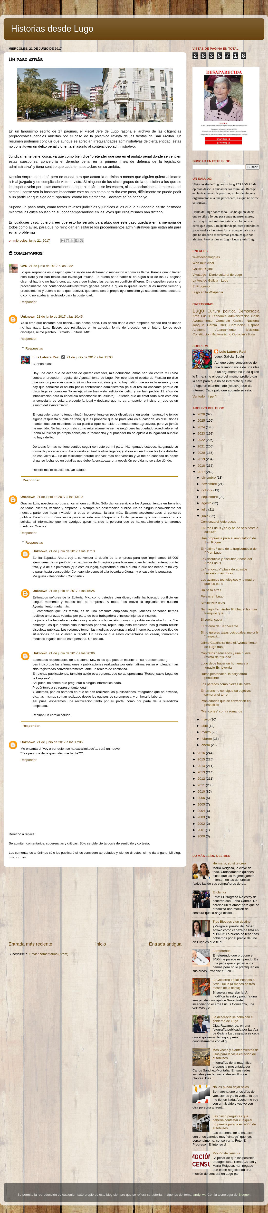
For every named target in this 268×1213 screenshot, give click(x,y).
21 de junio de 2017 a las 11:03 (90, 357)
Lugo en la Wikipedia (207, 292)
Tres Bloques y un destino (231, 921)
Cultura (213, 311)
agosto (206, 503)
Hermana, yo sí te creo (229, 863)
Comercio (223, 320)
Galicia (238, 320)
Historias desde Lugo (52, 29)
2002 (202, 823)
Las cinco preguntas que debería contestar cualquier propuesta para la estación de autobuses (234, 1122)
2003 (202, 817)
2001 (202, 830)
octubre (207, 490)
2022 (202, 440)
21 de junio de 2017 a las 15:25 (72, 591)
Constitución (201, 334)
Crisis (255, 316)
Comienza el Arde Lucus (218, 521)
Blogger (244, 1194)
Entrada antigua (165, 944)
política (229, 311)
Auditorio (198, 330)
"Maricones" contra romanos (221, 711)
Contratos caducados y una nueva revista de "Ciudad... (226, 655)
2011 (202, 785)
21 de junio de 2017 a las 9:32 (51, 266)
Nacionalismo (221, 334)
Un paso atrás (211, 590)
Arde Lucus (201, 316)
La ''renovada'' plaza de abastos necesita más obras (224, 571)
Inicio (100, 944)
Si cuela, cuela (211, 619)
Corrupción (237, 325)
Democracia (249, 311)
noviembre (209, 484)
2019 (202, 459)
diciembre (209, 477)
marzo (206, 732)
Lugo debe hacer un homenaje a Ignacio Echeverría (224, 665)
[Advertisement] (95, 903)
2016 (202, 753)
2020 (202, 453)
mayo (206, 719)
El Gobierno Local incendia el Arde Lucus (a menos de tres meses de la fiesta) (233, 983)
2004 (202, 811)
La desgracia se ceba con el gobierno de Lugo (232, 1019)
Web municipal (203, 263)
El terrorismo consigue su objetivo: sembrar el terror (226, 692)
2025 (202, 420)
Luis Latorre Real (46, 357)
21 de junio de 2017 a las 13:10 (60, 497)
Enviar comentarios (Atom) (48, 954)
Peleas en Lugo (212, 596)
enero (206, 745)
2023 (202, 433)
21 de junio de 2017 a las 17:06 (60, 742)
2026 (202, 414)
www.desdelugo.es (206, 257)
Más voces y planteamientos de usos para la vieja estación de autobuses (235, 1054)
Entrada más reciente (30, 944)
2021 (202, 446)
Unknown (27, 316)
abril (205, 726)
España (253, 325)
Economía (219, 316)
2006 (202, 798)
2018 (202, 465)
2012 (202, 778)
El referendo (221, 951)
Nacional (253, 320)
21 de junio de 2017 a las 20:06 (72, 653)
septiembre (210, 497)
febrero (207, 738)
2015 (202, 759)
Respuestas (34, 348)
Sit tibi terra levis (213, 603)
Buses (251, 334)
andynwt (199, 1194)
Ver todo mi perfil (204, 396)
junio (205, 516)
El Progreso (201, 286)
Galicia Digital (202, 269)
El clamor (219, 892)
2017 (202, 472)
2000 (202, 836)
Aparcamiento (225, 330)
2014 (202, 766)
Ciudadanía (239, 334)
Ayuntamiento (202, 320)
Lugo (198, 311)
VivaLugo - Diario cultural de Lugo (217, 274)
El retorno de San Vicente (219, 626)
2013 (202, 772)
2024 (202, 427)
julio (204, 509)
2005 (202, 804)
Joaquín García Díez (209, 325)
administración (238, 316)
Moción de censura (226, 1153)
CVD (24, 266)
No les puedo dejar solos (230, 1087)
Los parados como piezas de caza (226, 684)
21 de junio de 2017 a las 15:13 (72, 551)
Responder (28, 302)
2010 (202, 791)
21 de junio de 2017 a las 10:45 (60, 316)
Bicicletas (252, 330)
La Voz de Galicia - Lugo (210, 280)
